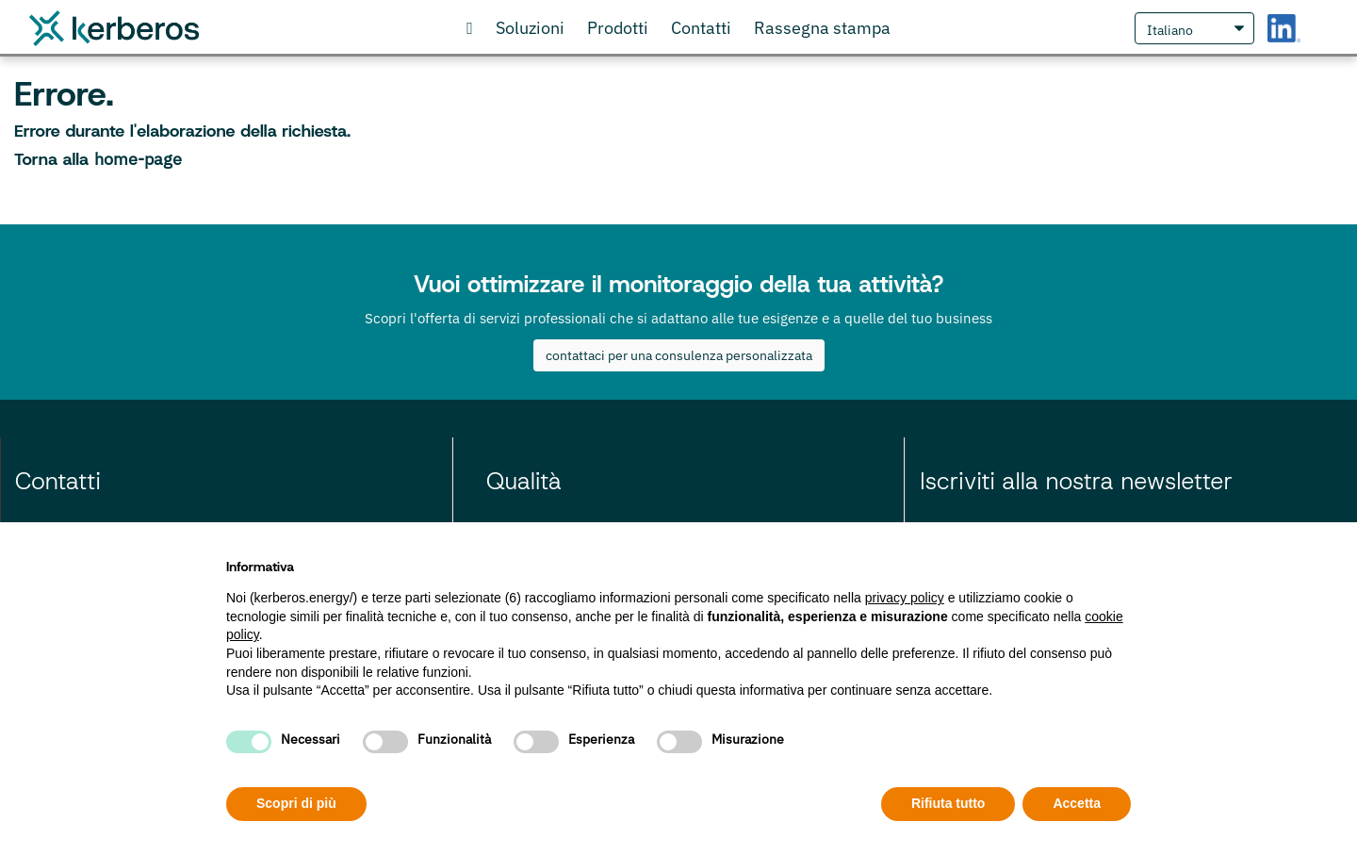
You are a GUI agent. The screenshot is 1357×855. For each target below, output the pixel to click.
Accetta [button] (1077, 803)
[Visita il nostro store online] (618, 28)
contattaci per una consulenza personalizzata (679, 355)
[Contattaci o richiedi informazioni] (701, 28)
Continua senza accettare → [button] (1043, 561)
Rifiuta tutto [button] (948, 803)
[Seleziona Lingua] (1194, 28)
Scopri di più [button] (296, 803)
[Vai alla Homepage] (469, 28)
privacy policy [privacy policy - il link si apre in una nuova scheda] (904, 597)
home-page (138, 159)
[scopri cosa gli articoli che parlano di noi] (822, 28)
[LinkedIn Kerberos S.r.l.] (1284, 27)
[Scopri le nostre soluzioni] (530, 28)
